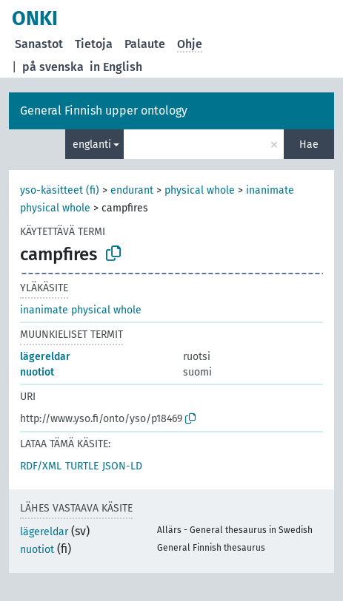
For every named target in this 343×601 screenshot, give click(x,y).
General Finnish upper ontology (103, 110)
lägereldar (45, 356)
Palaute (144, 44)
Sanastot (39, 44)
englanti (92, 144)
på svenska (53, 67)
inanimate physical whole (80, 310)
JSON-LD (122, 466)
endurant (131, 190)
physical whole (199, 190)
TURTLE (82, 466)
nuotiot (37, 372)
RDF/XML (40, 466)
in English (116, 67)
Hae (309, 144)
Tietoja (94, 44)
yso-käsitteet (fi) (59, 190)
